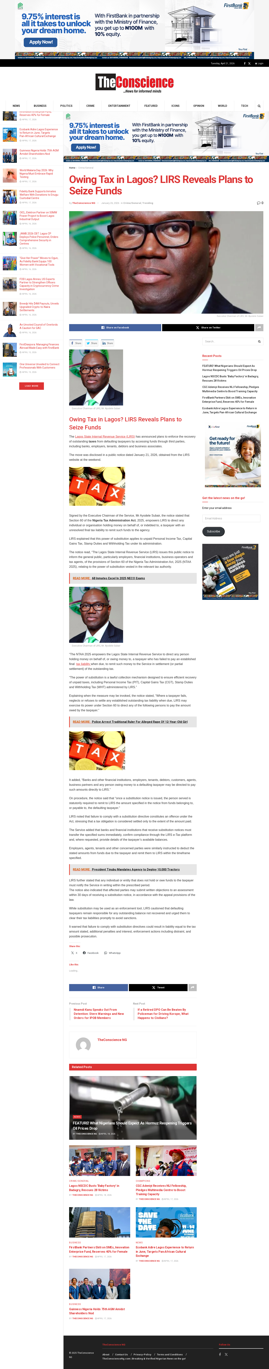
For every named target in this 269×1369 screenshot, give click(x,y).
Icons (175, 105)
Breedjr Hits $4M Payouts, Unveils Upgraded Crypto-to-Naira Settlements (39, 307)
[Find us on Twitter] (249, 63)
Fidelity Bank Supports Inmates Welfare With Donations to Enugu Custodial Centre (39, 195)
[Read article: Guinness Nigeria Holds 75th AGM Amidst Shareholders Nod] (99, 1284)
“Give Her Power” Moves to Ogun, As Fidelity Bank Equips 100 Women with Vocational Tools (39, 261)
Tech (244, 105)
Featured (151, 105)
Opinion (198, 105)
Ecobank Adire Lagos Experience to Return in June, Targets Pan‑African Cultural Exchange (39, 133)
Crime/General (85, 168)
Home (72, 168)
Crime (90, 105)
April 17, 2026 (170, 1199)
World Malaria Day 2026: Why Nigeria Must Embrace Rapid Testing (36, 173)
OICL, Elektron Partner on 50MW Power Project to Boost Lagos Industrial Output (38, 216)
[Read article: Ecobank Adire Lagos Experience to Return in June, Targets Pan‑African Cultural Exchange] (166, 1222)
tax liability (83, 664)
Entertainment (119, 105)
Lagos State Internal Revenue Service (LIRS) (105, 436)
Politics (66, 105)
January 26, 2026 (110, 203)
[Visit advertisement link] (134, 29)
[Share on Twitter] (208, 327)
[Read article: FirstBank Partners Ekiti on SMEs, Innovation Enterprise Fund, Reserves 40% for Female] (99, 1222)
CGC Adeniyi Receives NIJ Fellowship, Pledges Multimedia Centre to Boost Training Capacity (161, 1190)
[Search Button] (259, 106)
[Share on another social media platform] (259, 327)
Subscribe (213, 531)
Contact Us (121, 1354)
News (16, 105)
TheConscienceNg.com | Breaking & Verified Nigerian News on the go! (144, 1358)
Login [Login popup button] (259, 63)
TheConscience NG (83, 203)
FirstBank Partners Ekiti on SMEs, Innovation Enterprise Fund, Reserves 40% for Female (39, 111)
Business (40, 105)
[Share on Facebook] (115, 327)
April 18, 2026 (107, 1134)
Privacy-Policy (142, 1354)
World (222, 105)
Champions (143, 1181)
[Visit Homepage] (134, 84)
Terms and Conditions (170, 1354)
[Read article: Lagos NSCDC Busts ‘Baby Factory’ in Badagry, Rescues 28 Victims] (99, 1160)
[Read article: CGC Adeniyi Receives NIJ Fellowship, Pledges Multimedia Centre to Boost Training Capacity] (166, 1160)
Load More (31, 386)
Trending (147, 203)
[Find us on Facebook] (244, 63)
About (105, 1354)
